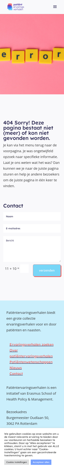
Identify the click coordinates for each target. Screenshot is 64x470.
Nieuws (16, 368)
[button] (55, 9)
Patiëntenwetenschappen (31, 362)
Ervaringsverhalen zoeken (32, 344)
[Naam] (32, 216)
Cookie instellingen (16, 462)
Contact (16, 373)
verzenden (47, 270)
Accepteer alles (41, 462)
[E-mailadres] (32, 228)
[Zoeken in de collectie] (24, 268)
